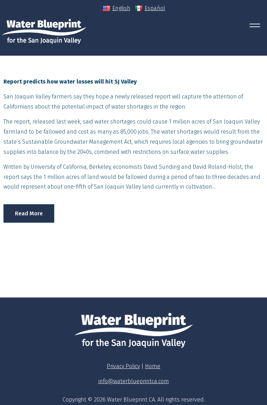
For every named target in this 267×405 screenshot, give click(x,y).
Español (150, 8)
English (116, 8)
